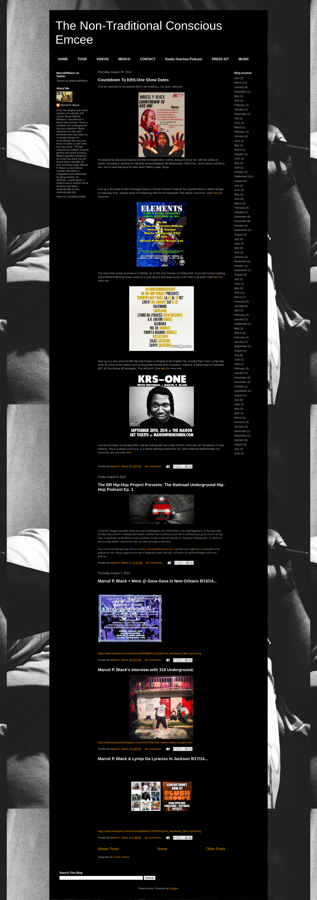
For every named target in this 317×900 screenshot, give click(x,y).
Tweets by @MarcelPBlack (72, 80)
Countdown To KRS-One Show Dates (133, 80)
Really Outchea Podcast (183, 59)
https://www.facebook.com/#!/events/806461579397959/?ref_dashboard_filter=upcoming (149, 831)
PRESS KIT (220, 59)
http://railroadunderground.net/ (157, 548)
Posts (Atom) (121, 857)
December (240, 113)
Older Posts (215, 849)
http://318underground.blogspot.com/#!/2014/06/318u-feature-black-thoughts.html (145, 742)
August (238, 180)
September (240, 176)
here (215, 192)
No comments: (153, 466)
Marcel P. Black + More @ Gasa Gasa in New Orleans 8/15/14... (157, 581)
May (236, 96)
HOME (63, 59)
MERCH (124, 59)
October (239, 154)
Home (162, 849)
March (238, 82)
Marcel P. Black (69, 105)
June (237, 122)
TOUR (82, 59)
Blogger (173, 888)
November (240, 91)
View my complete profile (71, 196)
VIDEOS (102, 59)
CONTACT (147, 59)
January (239, 87)
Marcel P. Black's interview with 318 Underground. (146, 670)
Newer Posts (108, 849)
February (239, 105)
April (237, 78)
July (236, 118)
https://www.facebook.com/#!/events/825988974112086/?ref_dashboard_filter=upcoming (149, 653)
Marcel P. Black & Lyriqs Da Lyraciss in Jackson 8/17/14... (153, 758)
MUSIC (244, 59)
